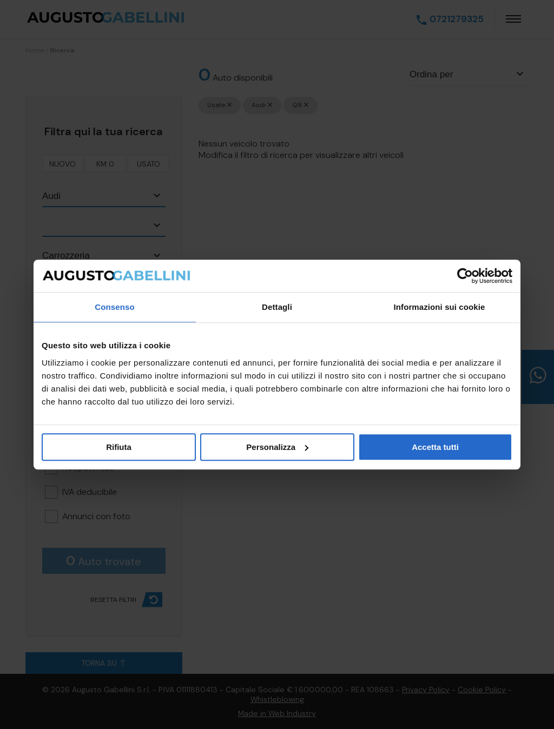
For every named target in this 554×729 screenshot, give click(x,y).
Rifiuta (118, 447)
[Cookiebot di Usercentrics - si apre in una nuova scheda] (465, 276)
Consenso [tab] (114, 307)
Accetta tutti (435, 447)
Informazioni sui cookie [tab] (439, 307)
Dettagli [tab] (277, 307)
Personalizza (277, 447)
